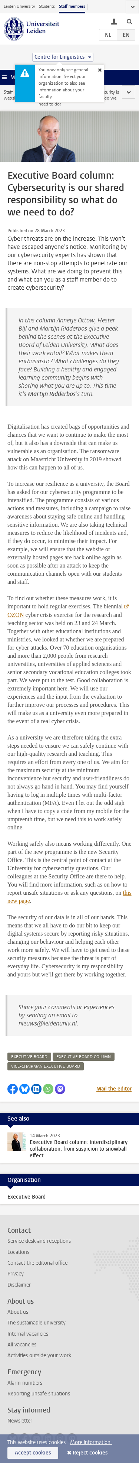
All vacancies (21, 1344)
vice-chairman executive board (45, 1066)
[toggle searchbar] (129, 21)
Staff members (72, 6)
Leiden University (19, 6)
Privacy (15, 1273)
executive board (29, 1057)
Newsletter (19, 1420)
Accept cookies (33, 1452)
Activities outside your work (39, 1355)
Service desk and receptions (39, 1241)
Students (47, 6)
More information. (91, 1442)
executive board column (83, 1057)
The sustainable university (36, 1322)
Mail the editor (114, 1088)
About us (17, 1312)
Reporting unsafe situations (38, 1393)
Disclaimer (19, 1284)
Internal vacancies (27, 1333)
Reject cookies (90, 1452)
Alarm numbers (24, 1382)
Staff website (11, 95)
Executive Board (26, 1196)
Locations (18, 1252)
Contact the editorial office (37, 1263)
